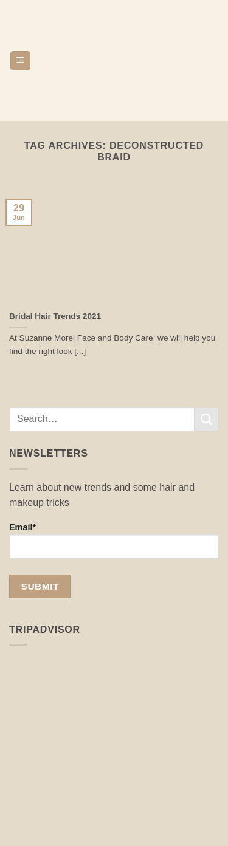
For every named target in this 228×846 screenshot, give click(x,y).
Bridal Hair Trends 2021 (55, 316)
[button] (20, 61)
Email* (114, 540)
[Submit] (207, 419)
